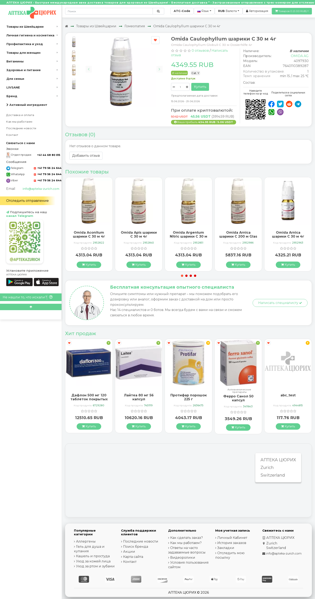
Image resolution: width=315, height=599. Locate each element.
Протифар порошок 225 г (188, 397)
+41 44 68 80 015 (48, 155)
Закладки (225, 548)
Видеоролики (182, 558)
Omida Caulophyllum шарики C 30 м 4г (186, 26)
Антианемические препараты (239, 390)
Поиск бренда (135, 547)
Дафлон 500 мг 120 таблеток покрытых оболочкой (89, 399)
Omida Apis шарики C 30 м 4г (139, 234)
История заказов (231, 543)
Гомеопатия (135, 26)
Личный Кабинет (232, 538)
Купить (200, 87)
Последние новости (21, 128)
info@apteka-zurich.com (41, 189)
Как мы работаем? (186, 543)
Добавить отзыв (86, 156)
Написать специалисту (280, 303)
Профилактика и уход (24, 44)
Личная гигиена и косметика (30, 35)
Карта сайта (133, 557)
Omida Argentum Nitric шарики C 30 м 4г (188, 236)
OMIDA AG (300, 56)
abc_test (288, 395)
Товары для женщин (23, 53)
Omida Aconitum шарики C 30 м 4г (89, 234)
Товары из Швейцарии (25, 27)
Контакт (12, 134)
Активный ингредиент (26, 105)
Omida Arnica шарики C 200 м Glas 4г (238, 236)
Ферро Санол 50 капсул (238, 398)
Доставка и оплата (20, 115)
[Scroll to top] (31, 307)
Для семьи (15, 79)
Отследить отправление (27, 201)
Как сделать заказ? (186, 538)
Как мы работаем (19, 121)
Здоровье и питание (23, 70)
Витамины (15, 61)
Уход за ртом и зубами (95, 566)
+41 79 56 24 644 (48, 168)
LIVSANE (13, 87)
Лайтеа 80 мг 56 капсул (139, 397)
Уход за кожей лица (93, 561)
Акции (129, 552)
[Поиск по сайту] (158, 11)
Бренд (11, 96)
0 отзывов (200, 51)
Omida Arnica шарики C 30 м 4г (288, 234)
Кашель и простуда (93, 556)
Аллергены (86, 541)
